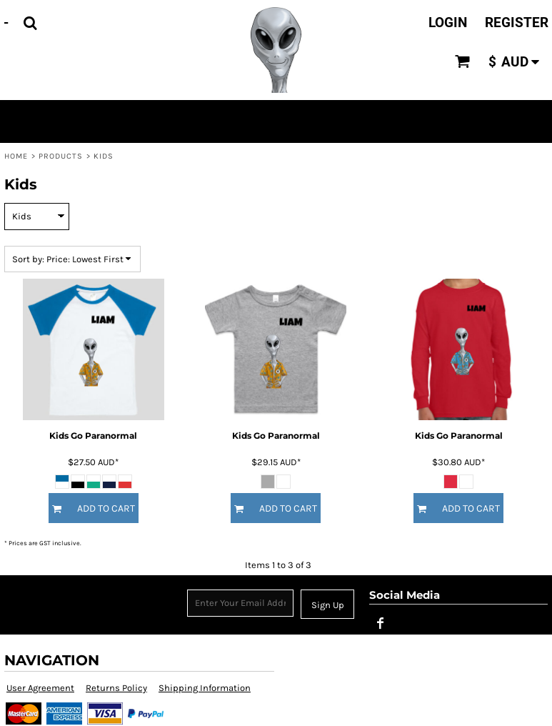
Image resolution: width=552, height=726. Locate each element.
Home (16, 156)
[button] (30, 23)
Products (61, 156)
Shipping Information (205, 687)
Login (447, 22)
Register (516, 22)
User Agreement (40, 687)
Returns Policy (116, 687)
